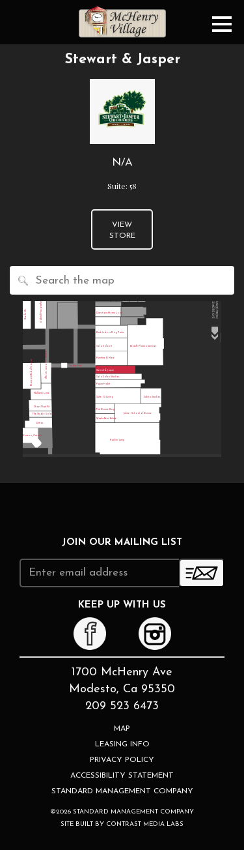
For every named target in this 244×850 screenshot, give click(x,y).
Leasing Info (122, 744)
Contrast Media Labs (144, 824)
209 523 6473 (122, 706)
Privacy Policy (122, 760)
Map (122, 729)
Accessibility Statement (122, 776)
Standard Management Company (122, 791)
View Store (122, 230)
